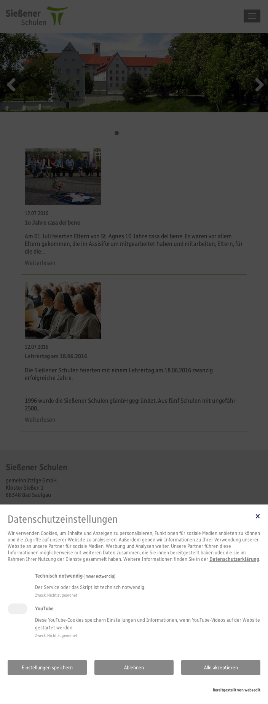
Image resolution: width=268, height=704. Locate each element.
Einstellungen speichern (47, 667)
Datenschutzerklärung (234, 559)
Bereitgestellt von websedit (236, 690)
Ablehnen (134, 667)
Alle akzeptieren (221, 667)
